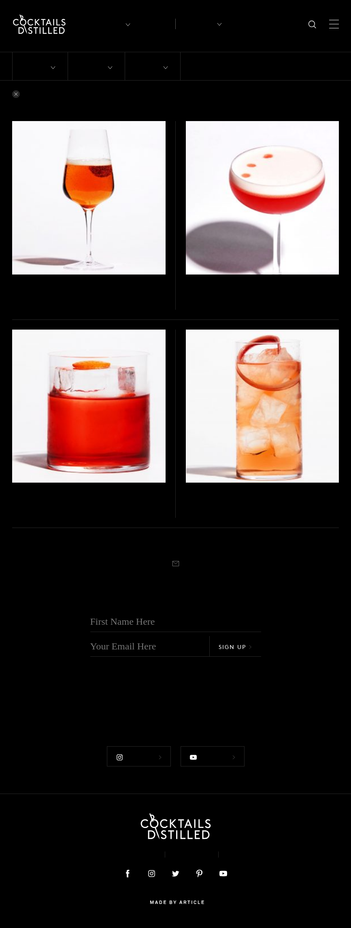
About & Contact (122, 854)
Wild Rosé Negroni (59, 503)
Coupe (212, 307)
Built (17, 307)
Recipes (196, 24)
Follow (139, 757)
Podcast (245, 854)
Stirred (20, 515)
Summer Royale (51, 295)
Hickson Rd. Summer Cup (250, 503)
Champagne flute (45, 307)
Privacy (191, 854)
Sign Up (235, 646)
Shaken (194, 307)
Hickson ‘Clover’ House (245, 295)
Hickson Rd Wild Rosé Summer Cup (51, 284)
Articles (155, 24)
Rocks (36, 515)
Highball (208, 515)
